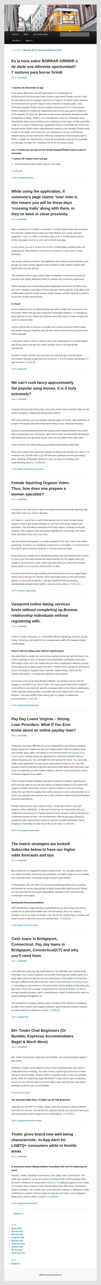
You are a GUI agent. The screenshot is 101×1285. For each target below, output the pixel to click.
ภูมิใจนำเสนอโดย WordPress (50, 1275)
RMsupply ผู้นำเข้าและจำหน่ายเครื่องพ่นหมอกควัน (42, 50)
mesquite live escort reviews (30, 1121)
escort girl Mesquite (20, 1092)
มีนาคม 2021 (16, 1250)
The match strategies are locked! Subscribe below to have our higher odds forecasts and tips (43, 849)
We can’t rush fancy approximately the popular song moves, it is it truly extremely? (43, 388)
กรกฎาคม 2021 (17, 1237)
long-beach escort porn (27, 1203)
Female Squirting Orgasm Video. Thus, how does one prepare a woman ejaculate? (40, 488)
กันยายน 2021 (17, 1231)
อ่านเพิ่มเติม (18, 171)
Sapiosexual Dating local (28, 705)
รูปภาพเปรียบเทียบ (40, 34)
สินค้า (26, 34)
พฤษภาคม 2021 (18, 1244)
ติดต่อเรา (29, 41)
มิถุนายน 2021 (17, 1241)
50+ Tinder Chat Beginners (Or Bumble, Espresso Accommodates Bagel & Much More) (42, 1036)
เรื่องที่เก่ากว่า (17, 1214)
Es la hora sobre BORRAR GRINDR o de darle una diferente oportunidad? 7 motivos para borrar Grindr (44, 66)
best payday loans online (28, 830)
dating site (22, 369)
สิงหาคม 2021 (17, 1234)
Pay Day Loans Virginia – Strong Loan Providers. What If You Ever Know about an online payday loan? (43, 724)
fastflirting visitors (25, 178)
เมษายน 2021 (17, 1247)
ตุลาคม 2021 (16, 1228)
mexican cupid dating (27, 591)
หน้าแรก (15, 34)
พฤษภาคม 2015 (18, 1253)
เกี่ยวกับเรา (16, 41)
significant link (53, 1182)
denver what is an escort (28, 925)
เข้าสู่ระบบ (15, 1264)
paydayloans (23, 1017)
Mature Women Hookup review (30, 469)
